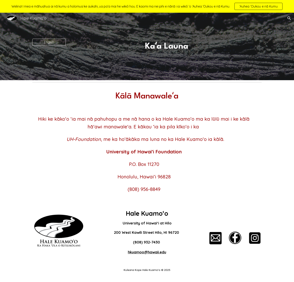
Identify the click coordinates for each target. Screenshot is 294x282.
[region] (147, 6)
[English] (49, 42)
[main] (166, 46)
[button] (289, 18)
